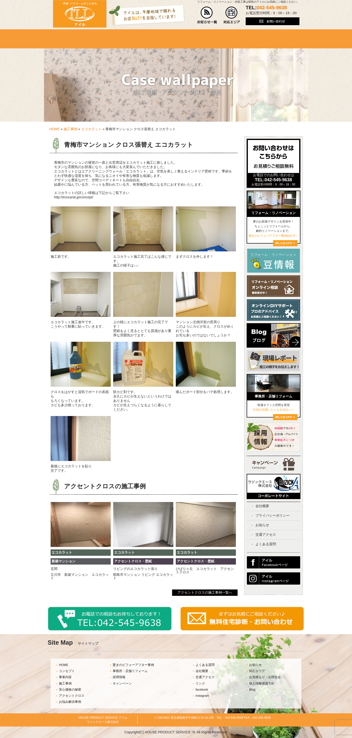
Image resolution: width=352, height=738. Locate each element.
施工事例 (70, 129)
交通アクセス (265, 534)
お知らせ (262, 525)
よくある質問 (265, 544)
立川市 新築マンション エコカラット (80, 576)
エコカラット (91, 129)
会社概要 (262, 506)
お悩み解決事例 (70, 702)
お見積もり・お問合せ (265, 677)
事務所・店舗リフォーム (130, 671)
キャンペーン (122, 683)
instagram (202, 695)
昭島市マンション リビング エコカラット (143, 576)
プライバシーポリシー (272, 515)
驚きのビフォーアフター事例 (133, 665)
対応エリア (257, 671)
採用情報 (119, 677)
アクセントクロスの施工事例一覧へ (204, 592)
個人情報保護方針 (262, 683)
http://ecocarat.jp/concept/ (73, 197)
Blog (252, 689)
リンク (200, 683)
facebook (202, 689)
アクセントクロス (71, 695)
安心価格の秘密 (70, 689)
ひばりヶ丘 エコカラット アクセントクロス (205, 570)
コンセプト (67, 671)
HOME (54, 129)
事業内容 (65, 677)
